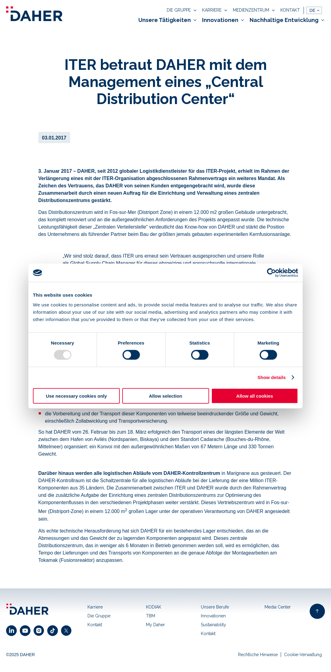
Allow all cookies (254, 395)
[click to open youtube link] (27, 630)
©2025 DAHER (20, 654)
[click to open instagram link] (40, 630)
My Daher (155, 624)
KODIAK (153, 607)
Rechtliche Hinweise (258, 654)
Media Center (278, 607)
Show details (272, 377)
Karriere (95, 607)
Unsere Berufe (215, 607)
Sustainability (213, 624)
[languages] (314, 10)
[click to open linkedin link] (13, 630)
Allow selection (165, 395)
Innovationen (213, 615)
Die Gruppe (98, 615)
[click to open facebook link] (54, 630)
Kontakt (94, 624)
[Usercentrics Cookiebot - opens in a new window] (271, 272)
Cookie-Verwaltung (303, 654)
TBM (150, 615)
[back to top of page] (317, 611)
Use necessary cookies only (76, 395)
